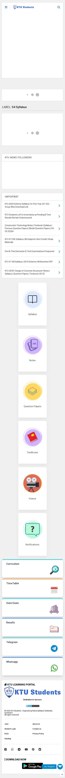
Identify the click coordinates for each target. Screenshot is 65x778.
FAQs (6, 734)
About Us (36, 724)
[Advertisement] (32, 45)
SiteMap (7, 739)
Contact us (36, 729)
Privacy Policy (38, 734)
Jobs (6, 724)
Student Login (10, 729)
